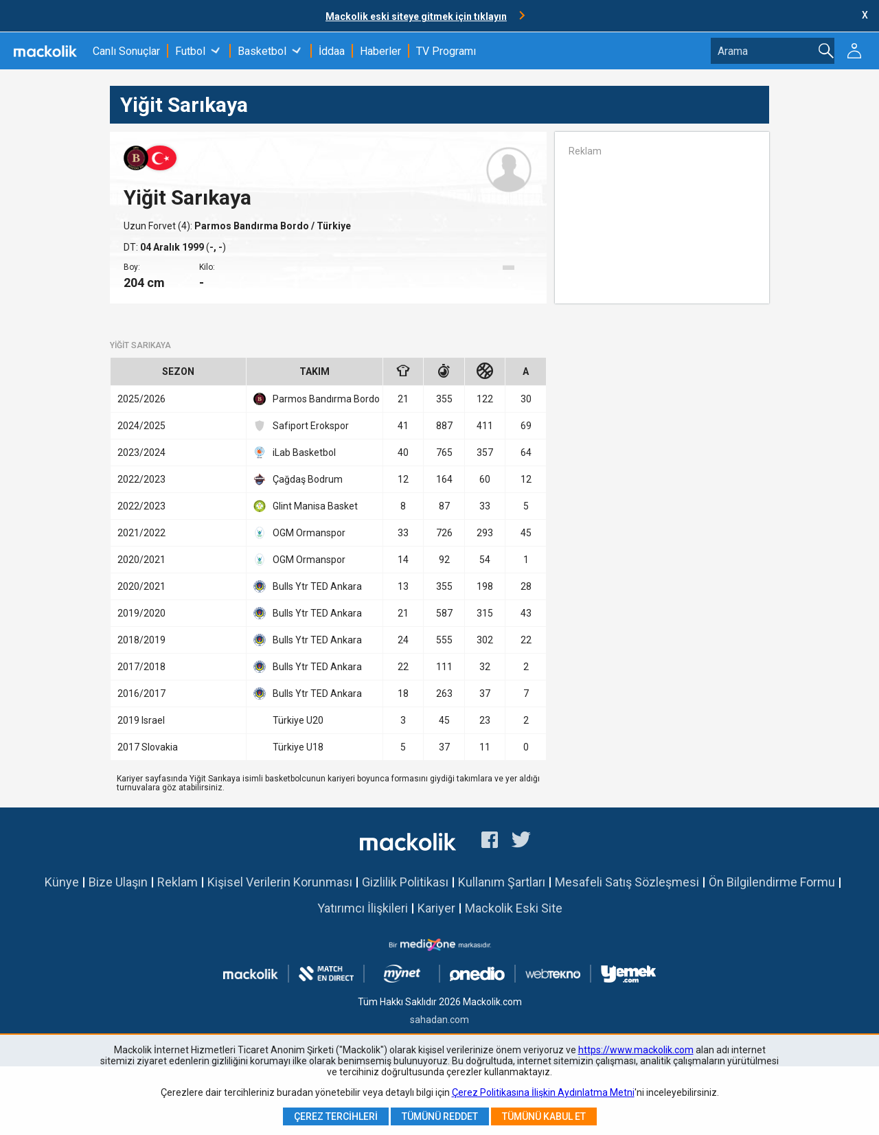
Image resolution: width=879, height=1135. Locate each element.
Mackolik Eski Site (513, 908)
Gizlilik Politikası (405, 882)
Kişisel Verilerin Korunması (279, 882)
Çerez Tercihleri (336, 1116)
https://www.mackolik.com (636, 1049)
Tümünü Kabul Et (544, 1116)
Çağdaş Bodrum (298, 479)
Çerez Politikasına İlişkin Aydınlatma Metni (543, 1092)
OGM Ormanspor (299, 533)
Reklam (177, 882)
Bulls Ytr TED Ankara (307, 586)
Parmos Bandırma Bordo (252, 225)
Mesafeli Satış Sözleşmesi (627, 882)
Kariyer (436, 908)
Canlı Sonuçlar (126, 51)
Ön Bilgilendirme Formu (772, 882)
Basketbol (262, 51)
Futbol (190, 51)
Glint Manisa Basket (305, 506)
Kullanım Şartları (501, 882)
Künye (62, 882)
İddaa (332, 51)
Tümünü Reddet (440, 1116)
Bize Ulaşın (118, 882)
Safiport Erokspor (301, 426)
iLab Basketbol (294, 452)
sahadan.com (439, 1019)
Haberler (380, 51)
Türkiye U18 (288, 747)
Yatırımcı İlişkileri (362, 908)
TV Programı (446, 51)
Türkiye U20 (288, 720)
